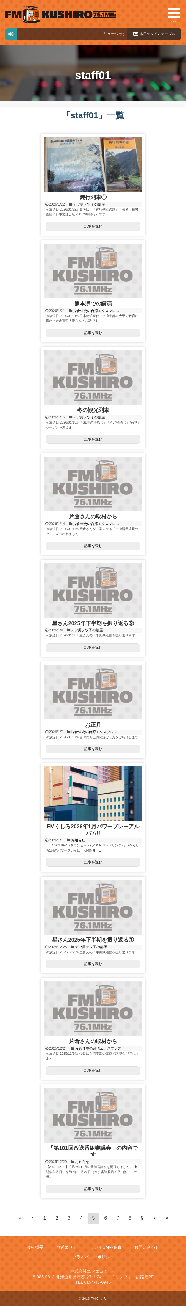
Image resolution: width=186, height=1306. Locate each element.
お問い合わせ (146, 1247)
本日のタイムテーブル (152, 34)
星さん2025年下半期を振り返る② (93, 623)
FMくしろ (60, 14)
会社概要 (35, 1247)
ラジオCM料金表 (105, 1247)
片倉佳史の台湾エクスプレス (96, 311)
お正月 (93, 725)
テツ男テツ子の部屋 (89, 204)
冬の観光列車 (93, 410)
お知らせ (78, 840)
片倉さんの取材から (93, 517)
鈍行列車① (93, 197)
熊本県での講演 (93, 304)
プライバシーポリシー (93, 1257)
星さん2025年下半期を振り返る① (93, 940)
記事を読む (93, 226)
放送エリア (66, 1247)
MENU (174, 14)
